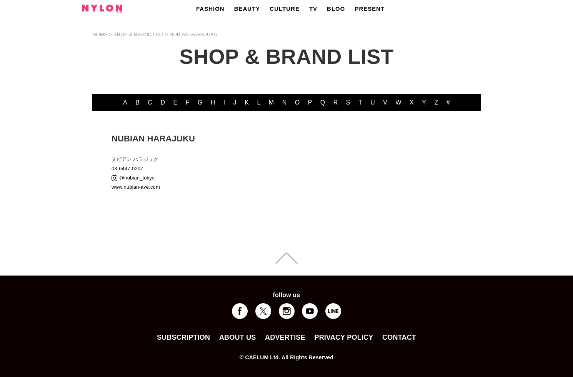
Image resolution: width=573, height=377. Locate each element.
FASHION (210, 8)
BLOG (336, 8)
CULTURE (285, 8)
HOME (100, 34)
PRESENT (370, 8)
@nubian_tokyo (137, 178)
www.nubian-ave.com (136, 187)
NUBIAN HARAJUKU (194, 34)
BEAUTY (247, 8)
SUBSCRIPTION (183, 337)
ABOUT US (237, 337)
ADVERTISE (285, 337)
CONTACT (399, 337)
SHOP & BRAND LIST (138, 34)
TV (313, 8)
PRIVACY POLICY (343, 337)
